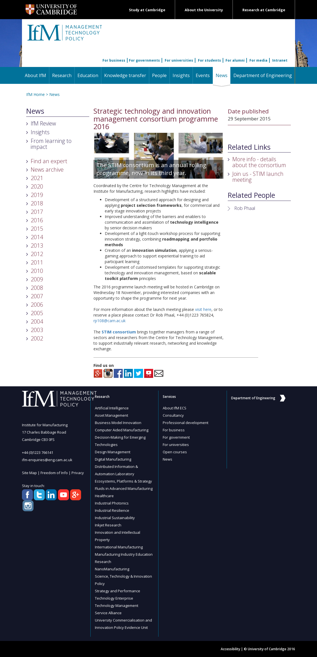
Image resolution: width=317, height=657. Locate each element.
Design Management (112, 451)
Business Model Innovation (118, 422)
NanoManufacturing (112, 568)
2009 (37, 279)
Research (62, 75)
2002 (37, 338)
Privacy (78, 472)
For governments (144, 60)
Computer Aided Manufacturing (121, 429)
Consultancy (173, 415)
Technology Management (116, 605)
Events (203, 75)
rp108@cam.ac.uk (109, 320)
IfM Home (35, 94)
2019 (37, 195)
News (223, 75)
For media (258, 60)
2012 (37, 254)
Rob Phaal (244, 208)
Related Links (249, 147)
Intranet (279, 60)
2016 (37, 220)
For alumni (235, 60)
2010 (37, 271)
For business (113, 60)
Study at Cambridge (147, 10)
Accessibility (230, 649)
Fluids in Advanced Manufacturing (124, 488)
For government (176, 437)
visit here (203, 309)
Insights (181, 75)
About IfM (35, 75)
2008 (37, 287)
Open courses (175, 451)
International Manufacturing (119, 547)
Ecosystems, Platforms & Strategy (123, 481)
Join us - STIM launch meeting (257, 176)
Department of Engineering (262, 75)
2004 (37, 321)
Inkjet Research (108, 525)
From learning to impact (51, 144)
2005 (37, 313)
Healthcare (104, 495)
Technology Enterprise (114, 598)
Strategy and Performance (117, 590)
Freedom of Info (54, 472)
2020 (37, 186)
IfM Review (43, 123)
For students (209, 60)
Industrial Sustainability (115, 517)
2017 (37, 212)
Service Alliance (108, 612)
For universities (179, 60)
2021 (37, 178)
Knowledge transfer (125, 75)
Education (87, 75)
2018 (37, 203)
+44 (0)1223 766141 (37, 452)
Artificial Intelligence (112, 408)
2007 (37, 296)
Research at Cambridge (263, 10)
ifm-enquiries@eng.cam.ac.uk (47, 459)
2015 (37, 228)
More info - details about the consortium (259, 162)
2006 (37, 304)
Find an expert (49, 161)
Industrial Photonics (112, 503)
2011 (37, 262)
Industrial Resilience (112, 510)
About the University (204, 10)
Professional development (185, 422)
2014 (37, 237)
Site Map (29, 472)
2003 (37, 330)
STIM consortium (119, 332)
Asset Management (111, 415)
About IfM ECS (174, 408)
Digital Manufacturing (113, 459)
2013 (37, 245)
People (159, 75)
